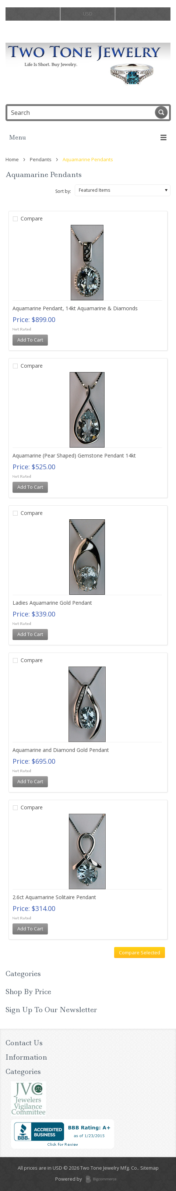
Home (12, 159)
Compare (32, 218)
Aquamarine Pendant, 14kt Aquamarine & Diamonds (75, 308)
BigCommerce (103, 1180)
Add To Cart (30, 339)
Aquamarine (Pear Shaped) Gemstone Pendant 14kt (74, 455)
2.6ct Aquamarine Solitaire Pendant (54, 897)
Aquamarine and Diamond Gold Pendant (61, 749)
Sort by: (63, 191)
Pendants (41, 159)
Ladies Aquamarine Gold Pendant (52, 602)
